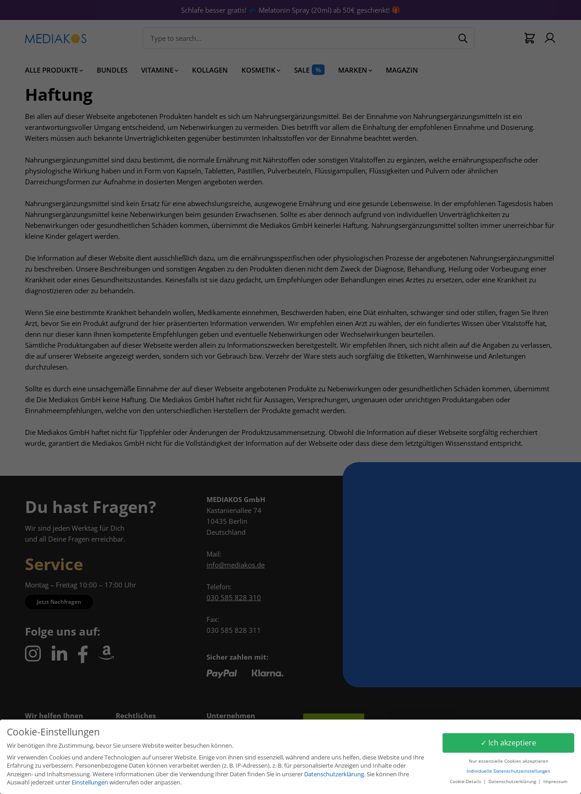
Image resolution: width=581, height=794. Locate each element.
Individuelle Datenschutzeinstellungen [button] (508, 771)
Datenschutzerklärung (334, 774)
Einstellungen (90, 782)
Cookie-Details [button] (466, 781)
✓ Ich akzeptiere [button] (508, 743)
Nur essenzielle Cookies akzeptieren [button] (508, 761)
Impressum (555, 781)
